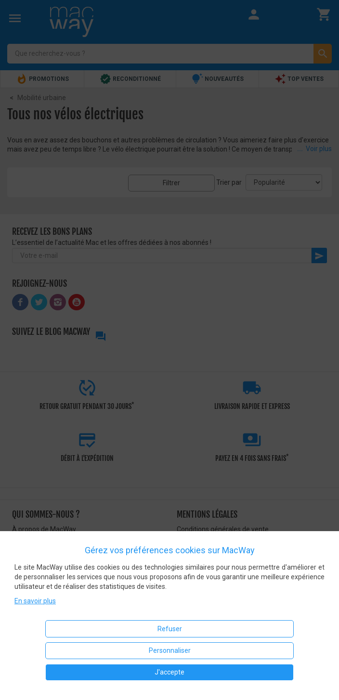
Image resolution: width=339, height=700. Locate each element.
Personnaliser (170, 650)
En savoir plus (35, 601)
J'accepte (169, 672)
